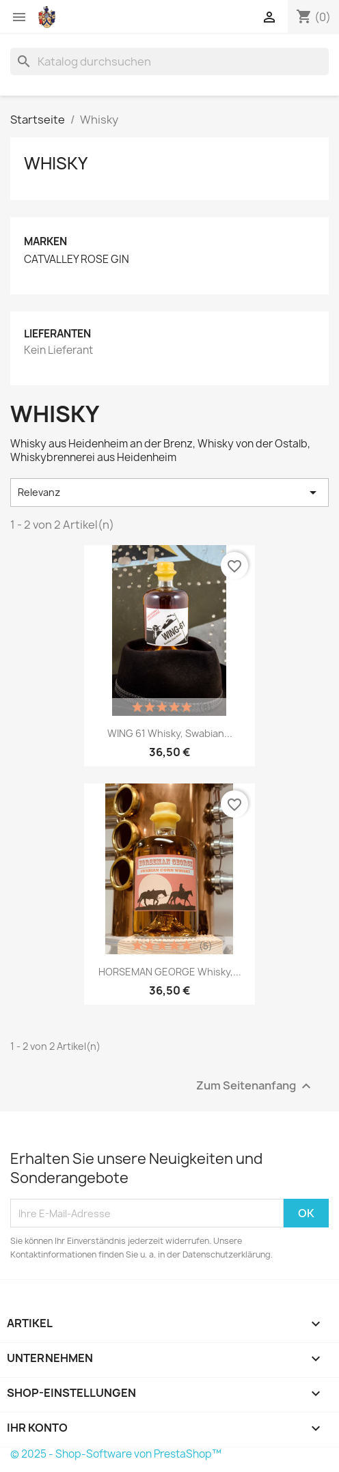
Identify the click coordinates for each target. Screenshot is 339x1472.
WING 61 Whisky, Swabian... (169, 733)
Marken (45, 241)
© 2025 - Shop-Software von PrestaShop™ (115, 1454)
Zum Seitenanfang (255, 1086)
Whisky (55, 163)
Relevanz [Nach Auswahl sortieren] (169, 492)
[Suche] (169, 61)
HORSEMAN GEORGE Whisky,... (169, 971)
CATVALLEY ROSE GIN (76, 259)
